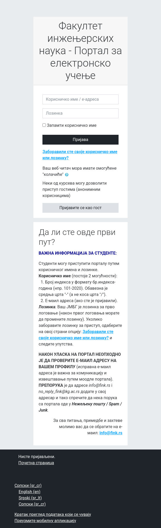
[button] (67, 174)
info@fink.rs (110, 432)
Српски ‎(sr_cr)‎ (28, 485)
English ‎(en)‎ (29, 491)
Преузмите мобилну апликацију (45, 520)
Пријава (80, 139)
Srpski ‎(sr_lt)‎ (30, 497)
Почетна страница (36, 462)
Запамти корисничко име (71, 125)
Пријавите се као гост (80, 207)
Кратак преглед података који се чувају (52, 514)
